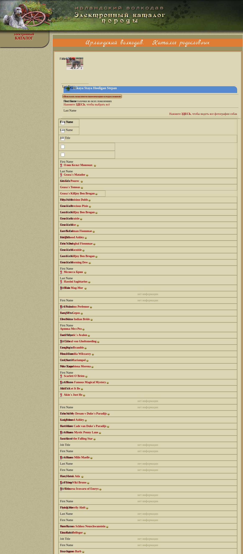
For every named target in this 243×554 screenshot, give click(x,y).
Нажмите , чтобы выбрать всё (87, 104)
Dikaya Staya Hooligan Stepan (95, 88)
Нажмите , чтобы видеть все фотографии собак (203, 113)
